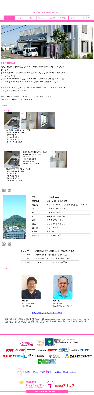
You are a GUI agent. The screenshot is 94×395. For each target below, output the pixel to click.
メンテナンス (84, 18)
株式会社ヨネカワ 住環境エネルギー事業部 (47, 313)
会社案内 (52, 18)
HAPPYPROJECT (20, 17)
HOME (9, 18)
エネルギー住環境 (42, 17)
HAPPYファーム (31, 17)
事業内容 (63, 18)
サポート (74, 18)
